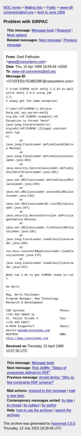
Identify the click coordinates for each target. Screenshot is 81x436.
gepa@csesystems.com (26, 61)
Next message (50, 40)
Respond (64, 30)
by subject (32, 405)
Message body (43, 30)
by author (49, 405)
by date (67, 400)
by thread (14, 405)
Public (51, 7)
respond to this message (47, 391)
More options (17, 35)
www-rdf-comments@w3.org (34, 71)
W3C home (12, 7)
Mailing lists (34, 7)
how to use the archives (34, 410)
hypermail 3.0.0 (63, 423)
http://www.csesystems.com (27, 338)
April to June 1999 (51, 12)
